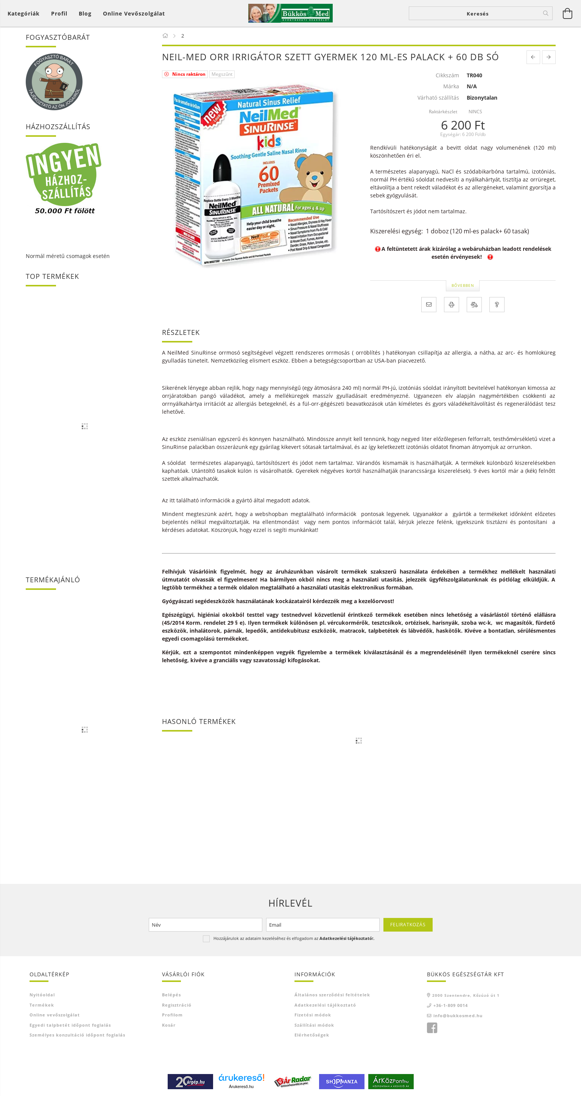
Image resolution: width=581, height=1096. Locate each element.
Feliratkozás (408, 924)
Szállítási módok (314, 1025)
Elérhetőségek (311, 1035)
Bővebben (463, 285)
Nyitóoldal (42, 995)
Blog (85, 13)
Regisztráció (177, 1005)
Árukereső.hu (241, 1086)
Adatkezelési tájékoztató (325, 1005)
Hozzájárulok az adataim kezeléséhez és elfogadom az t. (294, 938)
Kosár (169, 1025)
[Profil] (59, 13)
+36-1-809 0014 (450, 1005)
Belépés (171, 995)
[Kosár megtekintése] (567, 13)
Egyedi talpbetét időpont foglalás (70, 1025)
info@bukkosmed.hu (458, 1015)
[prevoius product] (533, 57)
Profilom (172, 1015)
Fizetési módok (312, 1015)
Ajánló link (307, 1045)
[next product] (549, 57)
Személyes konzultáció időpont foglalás (77, 1035)
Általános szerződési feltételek (332, 995)
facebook (432, 1028)
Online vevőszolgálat (134, 13)
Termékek (42, 1005)
